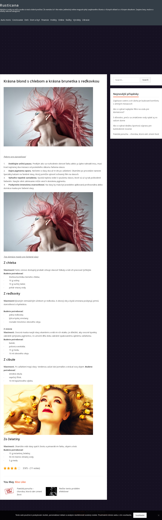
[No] (158, 515)
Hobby (53, 19)
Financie (45, 19)
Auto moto (6, 19)
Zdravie (86, 19)
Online (61, 19)
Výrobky (77, 19)
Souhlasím (139, 515)
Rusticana (9, 5)
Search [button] (145, 80)
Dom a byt (35, 19)
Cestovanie (17, 19)
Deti (26, 19)
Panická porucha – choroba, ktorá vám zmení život (29, 491)
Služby (69, 19)
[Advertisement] (81, 46)
